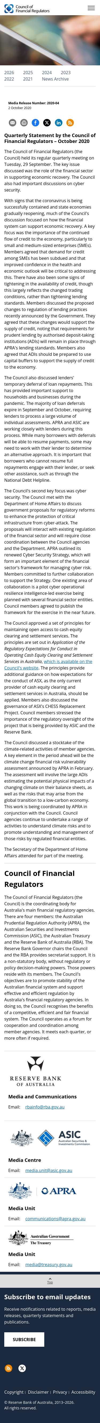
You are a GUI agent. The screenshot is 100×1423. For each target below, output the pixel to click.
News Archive (55, 79)
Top (50, 1279)
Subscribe (24, 1339)
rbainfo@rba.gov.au (45, 1107)
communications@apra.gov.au (55, 1219)
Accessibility (83, 1392)
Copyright (13, 1392)
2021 (28, 79)
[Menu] (91, 9)
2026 (9, 72)
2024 (47, 72)
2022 (9, 79)
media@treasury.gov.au (48, 1264)
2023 (66, 72)
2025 (28, 72)
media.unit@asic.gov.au (48, 1170)
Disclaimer (38, 1392)
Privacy (60, 1392)
